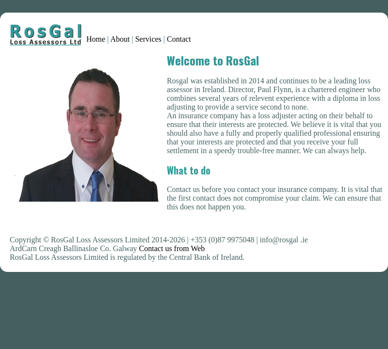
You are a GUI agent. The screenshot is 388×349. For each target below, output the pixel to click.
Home (96, 39)
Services (148, 39)
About (119, 39)
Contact (179, 39)
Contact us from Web (172, 248)
